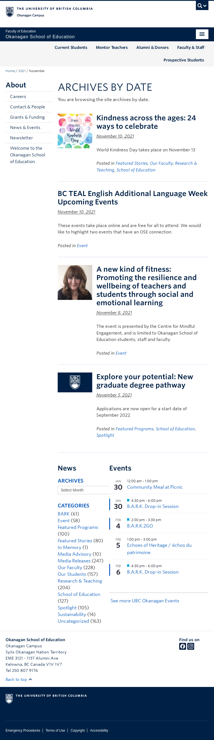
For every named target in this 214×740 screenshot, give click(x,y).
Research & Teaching (80, 581)
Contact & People (27, 106)
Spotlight (105, 435)
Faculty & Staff (190, 47)
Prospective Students (184, 60)
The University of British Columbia (92, 11)
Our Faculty (161, 163)
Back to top (19, 679)
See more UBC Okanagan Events (145, 600)
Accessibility (99, 730)
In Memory (69, 547)
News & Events (25, 127)
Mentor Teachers (112, 47)
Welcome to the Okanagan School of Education (27, 155)
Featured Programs (135, 428)
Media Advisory (74, 554)
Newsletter (21, 137)
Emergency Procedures (23, 730)
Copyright (77, 730)
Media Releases (74, 561)
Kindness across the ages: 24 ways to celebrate (146, 122)
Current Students (71, 47)
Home (10, 71)
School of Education (135, 170)
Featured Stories (132, 163)
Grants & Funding (27, 117)
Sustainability (72, 614)
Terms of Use (55, 730)
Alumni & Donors (152, 47)
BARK (64, 514)
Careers (18, 96)
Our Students (72, 574)
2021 (21, 71)
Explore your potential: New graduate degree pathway (144, 381)
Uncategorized (73, 621)
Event (82, 245)
